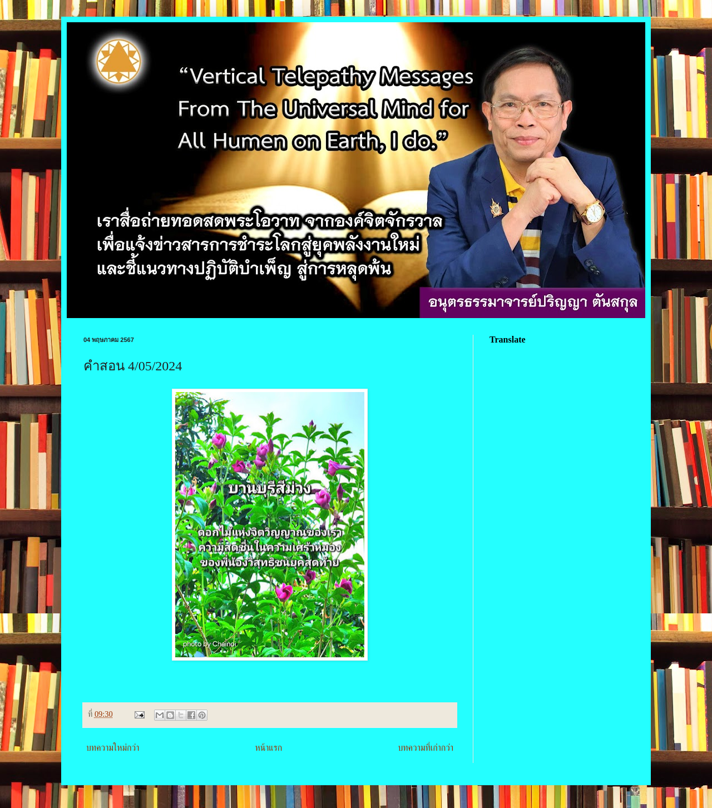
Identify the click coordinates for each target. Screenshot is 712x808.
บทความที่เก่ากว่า (425, 747)
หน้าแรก (268, 747)
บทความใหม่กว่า (112, 747)
